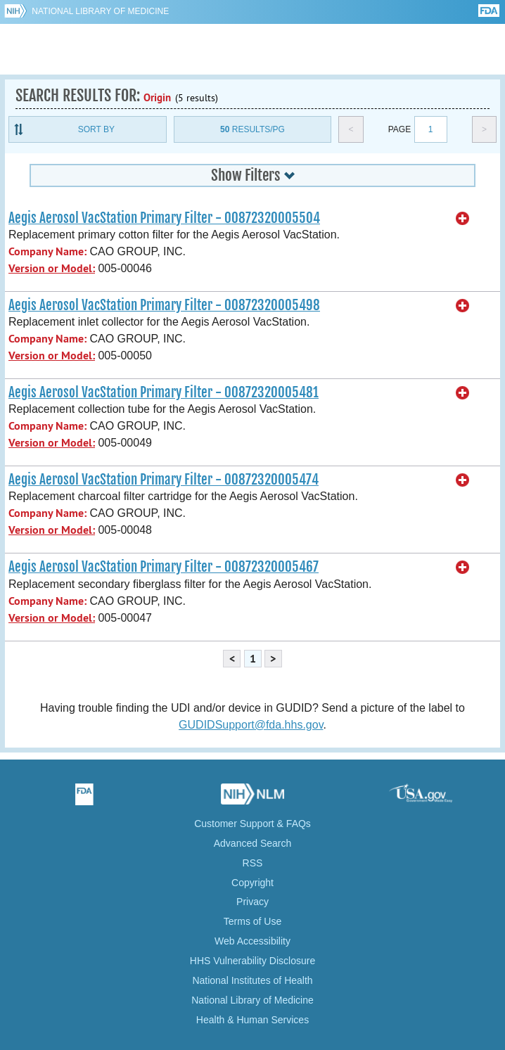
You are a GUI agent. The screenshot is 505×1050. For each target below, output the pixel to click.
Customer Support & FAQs (252, 823)
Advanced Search (253, 843)
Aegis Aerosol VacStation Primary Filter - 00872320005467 (163, 566)
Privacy (252, 901)
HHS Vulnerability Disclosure (252, 960)
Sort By (96, 129)
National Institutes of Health (252, 980)
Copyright (252, 882)
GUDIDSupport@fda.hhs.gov (251, 725)
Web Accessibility (252, 941)
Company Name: (47, 251)
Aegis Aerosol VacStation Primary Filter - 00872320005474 (163, 479)
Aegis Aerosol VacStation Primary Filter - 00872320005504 (164, 218)
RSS (253, 863)
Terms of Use (252, 921)
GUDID (253, 49)
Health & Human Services (252, 1019)
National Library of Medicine (100, 11)
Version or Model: (51, 268)
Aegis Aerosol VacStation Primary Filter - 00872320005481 (163, 392)
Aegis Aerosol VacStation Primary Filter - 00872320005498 (164, 305)
